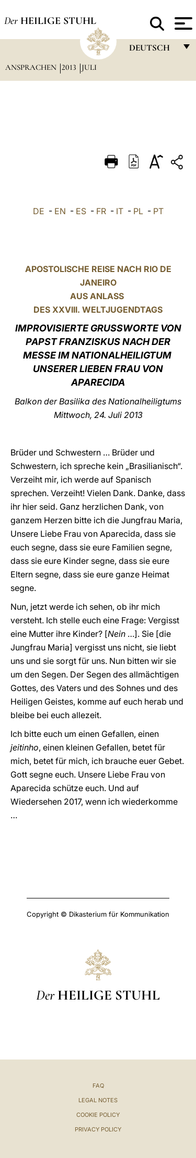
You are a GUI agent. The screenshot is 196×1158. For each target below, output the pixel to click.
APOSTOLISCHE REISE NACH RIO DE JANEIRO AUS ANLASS (98, 282)
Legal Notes (98, 1100)
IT (119, 211)
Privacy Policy (98, 1129)
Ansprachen (32, 67)
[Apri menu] (182, 23)
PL (138, 211)
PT (158, 211)
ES (81, 211)
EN (60, 211)
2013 (70, 67)
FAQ (98, 1085)
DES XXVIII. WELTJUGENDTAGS (98, 309)
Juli (89, 67)
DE (38, 211)
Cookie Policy (98, 1114)
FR (101, 211)
